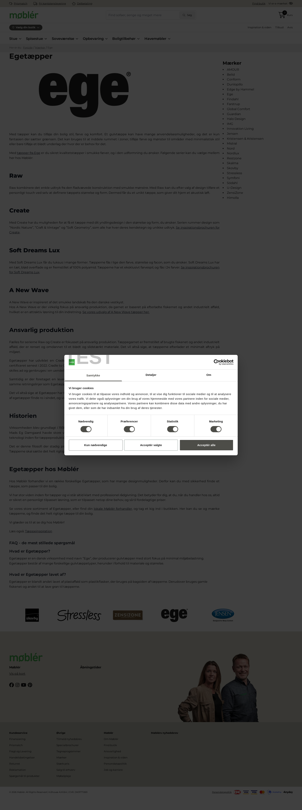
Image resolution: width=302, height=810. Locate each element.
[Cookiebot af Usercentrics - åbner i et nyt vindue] (216, 362)
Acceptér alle (206, 445)
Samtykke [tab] (93, 375)
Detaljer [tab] (151, 374)
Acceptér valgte (151, 445)
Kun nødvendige (95, 445)
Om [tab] (208, 374)
